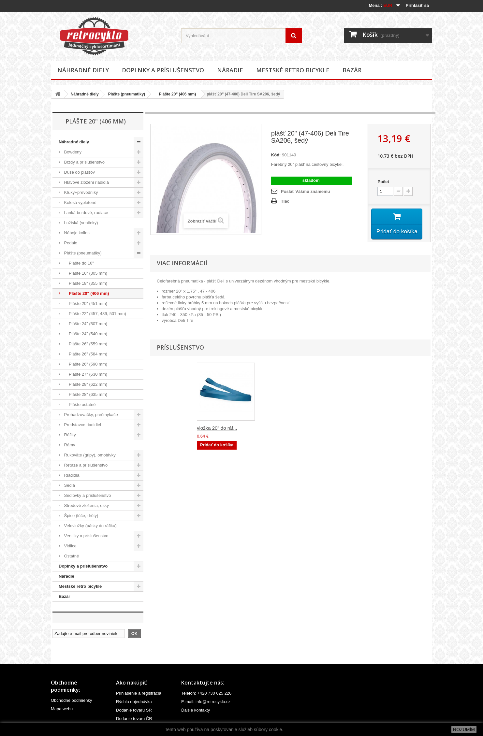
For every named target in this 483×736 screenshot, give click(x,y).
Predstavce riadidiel (82, 424)
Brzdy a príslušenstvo (84, 162)
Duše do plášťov (79, 172)
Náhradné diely (83, 70)
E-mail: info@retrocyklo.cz (205, 701)
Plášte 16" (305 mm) (85, 273)
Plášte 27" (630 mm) (85, 374)
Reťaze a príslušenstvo (85, 465)
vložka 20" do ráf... (346, 429)
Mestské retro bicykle (292, 70)
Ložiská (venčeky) (80, 222)
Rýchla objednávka (134, 701)
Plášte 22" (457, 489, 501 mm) (94, 313)
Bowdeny (72, 152)
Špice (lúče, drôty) (80, 515)
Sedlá (69, 485)
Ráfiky (69, 434)
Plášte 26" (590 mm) (85, 364)
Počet (383, 181)
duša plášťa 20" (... (217, 429)
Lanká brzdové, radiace (85, 212)
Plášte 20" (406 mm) (175, 94)
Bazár (352, 70)
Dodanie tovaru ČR (134, 718)
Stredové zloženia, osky (86, 505)
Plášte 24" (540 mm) (85, 333)
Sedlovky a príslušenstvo (87, 495)
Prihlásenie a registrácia (138, 693)
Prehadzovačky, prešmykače (90, 414)
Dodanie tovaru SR (134, 710)
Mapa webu (62, 708)
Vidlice (70, 545)
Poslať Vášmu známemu (305, 191)
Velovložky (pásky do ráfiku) (90, 525)
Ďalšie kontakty (195, 710)
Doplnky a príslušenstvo (163, 70)
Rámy (69, 444)
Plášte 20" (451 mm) (85, 303)
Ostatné (71, 556)
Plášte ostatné (79, 404)
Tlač (285, 201)
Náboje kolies (76, 232)
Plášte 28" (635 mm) (85, 394)
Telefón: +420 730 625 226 (206, 693)
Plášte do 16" (78, 263)
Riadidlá (71, 475)
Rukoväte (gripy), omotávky (89, 455)
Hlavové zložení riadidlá (86, 182)
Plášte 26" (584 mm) (85, 354)
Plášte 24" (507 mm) (85, 323)
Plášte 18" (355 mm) (85, 283)
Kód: (276, 154)
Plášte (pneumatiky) (126, 94)
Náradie (230, 70)
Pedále (70, 242)
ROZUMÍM (464, 729)
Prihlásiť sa (417, 5)
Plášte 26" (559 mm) (85, 343)
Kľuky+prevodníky (80, 192)
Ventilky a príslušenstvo (85, 535)
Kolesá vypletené (79, 202)
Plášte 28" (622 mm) (85, 384)
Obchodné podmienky (71, 700)
